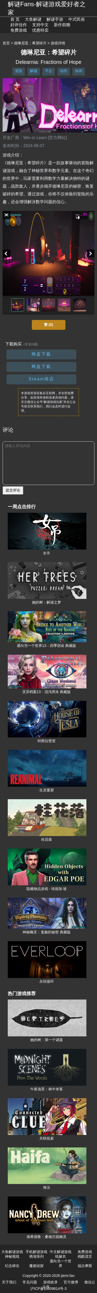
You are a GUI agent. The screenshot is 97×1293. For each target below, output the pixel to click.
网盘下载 (41, 354)
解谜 (33, 71)
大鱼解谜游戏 (12, 1252)
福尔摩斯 (85, 1266)
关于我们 (9, 1282)
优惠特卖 (40, 30)
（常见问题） (31, 344)
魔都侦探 (36, 1266)
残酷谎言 (85, 1256)
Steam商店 (41, 379)
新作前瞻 (62, 25)
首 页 (15, 19)
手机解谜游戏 (36, 1252)
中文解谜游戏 (60, 1252)
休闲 (78, 71)
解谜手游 (55, 19)
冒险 (18, 71)
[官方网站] (57, 137)
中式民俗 (76, 19)
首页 (6, 43)
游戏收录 (50, 1282)
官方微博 (71, 1282)
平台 (48, 71)
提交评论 (13, 490)
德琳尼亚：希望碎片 (30, 43)
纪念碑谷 (12, 1266)
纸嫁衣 (60, 1256)
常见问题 (30, 1282)
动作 (63, 71)
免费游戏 (18, 30)
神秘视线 (12, 1256)
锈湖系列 (36, 1256)
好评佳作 (18, 25)
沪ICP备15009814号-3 (48, 1289)
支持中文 (40, 25)
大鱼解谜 (33, 19)
